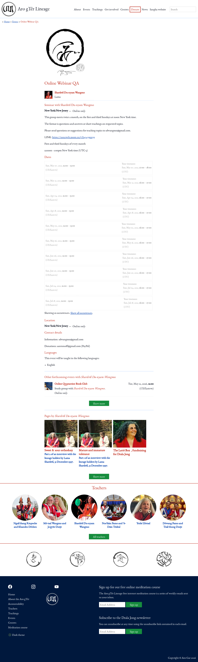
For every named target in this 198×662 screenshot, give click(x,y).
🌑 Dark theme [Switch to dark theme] (16, 635)
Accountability (16, 604)
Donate (135, 9)
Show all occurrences (81, 313)
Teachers (12, 608)
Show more (99, 403)
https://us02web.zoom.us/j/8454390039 (73, 137)
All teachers (99, 537)
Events (86, 9)
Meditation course (18, 627)
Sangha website (158, 9)
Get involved (111, 9)
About (77, 9)
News (145, 9)
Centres (124, 9)
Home (11, 594)
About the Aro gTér (18, 599)
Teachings (97, 9)
